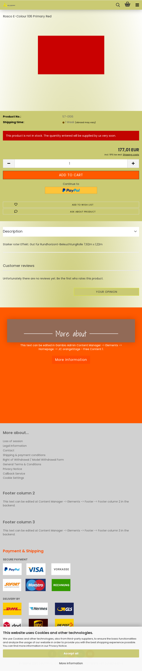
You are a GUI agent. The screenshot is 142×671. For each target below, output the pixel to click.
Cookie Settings (13, 478)
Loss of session (13, 441)
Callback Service (14, 474)
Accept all (71, 653)
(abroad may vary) (85, 122)
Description (12, 231)
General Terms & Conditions (22, 464)
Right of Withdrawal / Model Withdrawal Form (33, 460)
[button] (9, 163)
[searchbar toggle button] (118, 5)
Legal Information (15, 446)
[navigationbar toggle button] (137, 5)
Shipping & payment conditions (24, 455)
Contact (8, 450)
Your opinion (106, 292)
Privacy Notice (58, 646)
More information (71, 663)
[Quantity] (71, 163)
